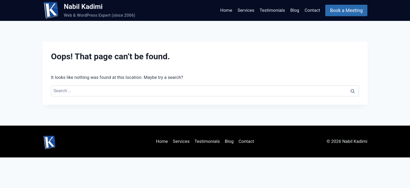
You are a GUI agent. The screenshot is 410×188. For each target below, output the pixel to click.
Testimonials (272, 10)
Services (245, 10)
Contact (312, 10)
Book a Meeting (346, 10)
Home (226, 10)
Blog (294, 10)
